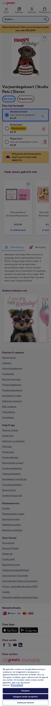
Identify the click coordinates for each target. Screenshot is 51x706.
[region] (25, 685)
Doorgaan (25, 691)
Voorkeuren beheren (25, 703)
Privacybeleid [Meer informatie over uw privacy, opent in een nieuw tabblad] (17, 685)
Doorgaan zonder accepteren (25, 697)
